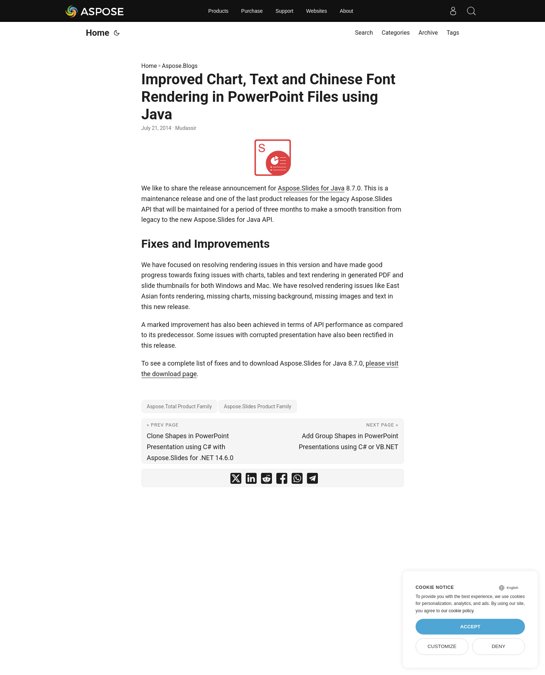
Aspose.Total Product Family (179, 406)
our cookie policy (457, 610)
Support (284, 11)
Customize (442, 646)
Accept (470, 626)
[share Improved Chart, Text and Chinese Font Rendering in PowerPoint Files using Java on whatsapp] (297, 480)
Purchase (252, 11)
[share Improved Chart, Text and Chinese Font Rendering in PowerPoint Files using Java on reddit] (266, 480)
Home (97, 33)
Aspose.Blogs (180, 65)
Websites (316, 11)
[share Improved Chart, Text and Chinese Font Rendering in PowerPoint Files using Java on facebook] (281, 480)
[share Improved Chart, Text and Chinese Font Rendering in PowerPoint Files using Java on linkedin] (251, 480)
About (346, 11)
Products (218, 11)
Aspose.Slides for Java (311, 188)
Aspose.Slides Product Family (257, 406)
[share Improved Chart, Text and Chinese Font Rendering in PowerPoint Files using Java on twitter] (235, 480)
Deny (499, 646)
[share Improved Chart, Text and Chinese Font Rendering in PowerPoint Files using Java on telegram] (312, 480)
